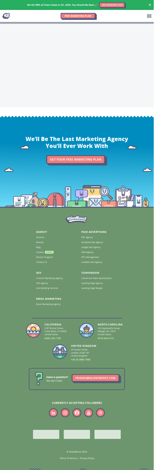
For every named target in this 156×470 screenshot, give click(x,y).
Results (40, 242)
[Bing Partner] (77, 434)
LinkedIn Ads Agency (92, 262)
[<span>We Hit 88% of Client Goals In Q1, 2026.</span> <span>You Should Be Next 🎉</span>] (77, 5)
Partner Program (45, 257)
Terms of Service (68, 458)
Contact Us (42, 262)
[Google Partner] (46, 434)
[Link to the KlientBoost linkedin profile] (53, 412)
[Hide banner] (150, 5)
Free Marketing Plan (78, 15)
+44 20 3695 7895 (80, 359)
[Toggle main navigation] (149, 16)
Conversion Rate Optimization (96, 278)
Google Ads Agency (91, 247)
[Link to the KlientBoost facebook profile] (76, 412)
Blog (38, 247)
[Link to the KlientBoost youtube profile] (88, 412)
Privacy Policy (87, 458)
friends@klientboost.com (95, 378)
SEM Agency (87, 252)
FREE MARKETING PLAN (112, 5)
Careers (45, 252)
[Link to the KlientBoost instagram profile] (65, 412)
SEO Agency (42, 283)
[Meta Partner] (108, 434)
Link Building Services (47, 288)
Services (40, 237)
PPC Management (90, 257)
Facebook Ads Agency (92, 242)
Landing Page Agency (92, 283)
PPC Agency (87, 237)
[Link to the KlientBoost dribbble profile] (100, 412)
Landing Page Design (92, 288)
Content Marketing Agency (49, 278)
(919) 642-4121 (106, 338)
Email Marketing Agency (48, 304)
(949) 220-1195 (52, 338)
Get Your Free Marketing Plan (75, 159)
